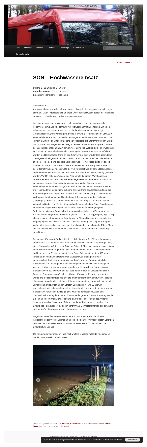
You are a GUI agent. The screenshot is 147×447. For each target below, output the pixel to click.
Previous (37, 379)
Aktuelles (28, 48)
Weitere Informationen (113, 440)
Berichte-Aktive (76, 424)
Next (108, 379)
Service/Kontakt (22, 54)
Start (17, 48)
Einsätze (39, 48)
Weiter (128, 63)
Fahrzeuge (64, 48)
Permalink (65, 426)
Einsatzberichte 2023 (92, 424)
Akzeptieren (132, 440)
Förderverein (78, 48)
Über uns (51, 48)
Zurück (119, 63)
